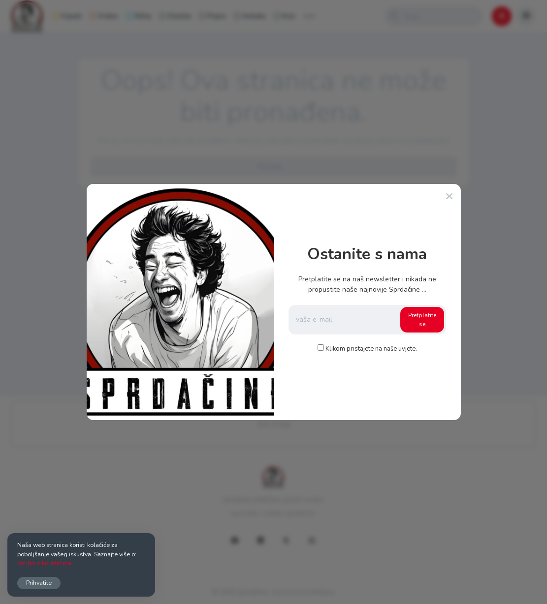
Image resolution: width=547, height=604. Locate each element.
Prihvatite (39, 582)
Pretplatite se (422, 319)
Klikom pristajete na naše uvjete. (371, 348)
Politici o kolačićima (44, 563)
